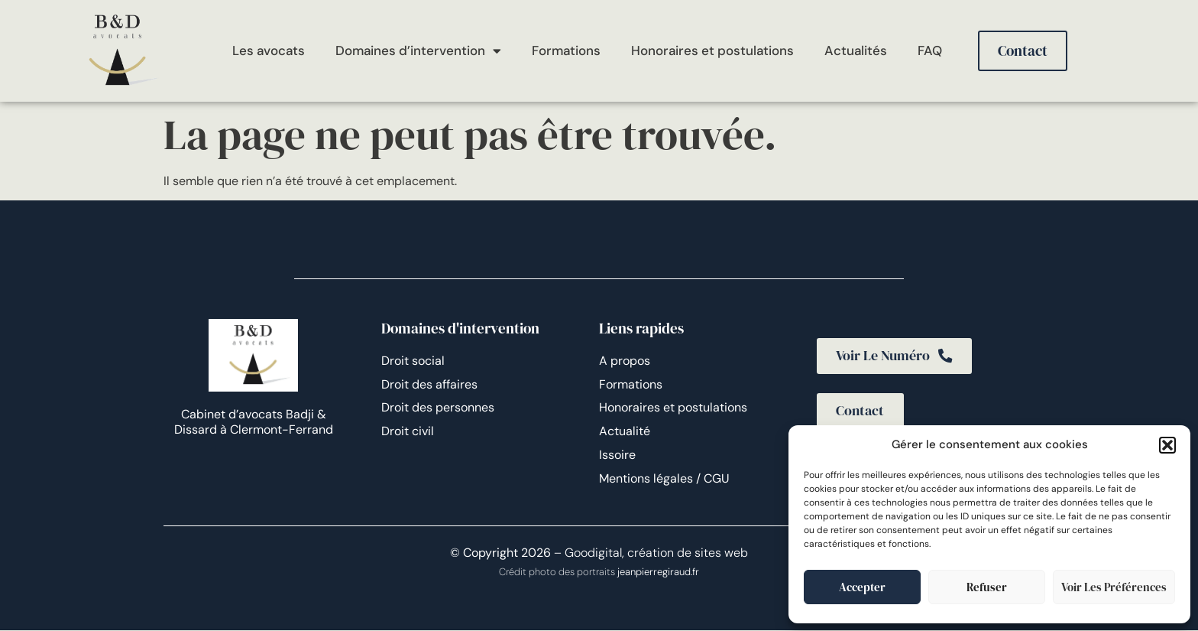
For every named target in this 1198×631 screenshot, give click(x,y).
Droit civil (407, 431)
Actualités (855, 50)
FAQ (930, 50)
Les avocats (268, 50)
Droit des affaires (429, 384)
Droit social (413, 361)
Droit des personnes (437, 407)
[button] (1167, 445)
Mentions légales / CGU (664, 478)
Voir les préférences (1114, 587)
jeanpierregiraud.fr (658, 573)
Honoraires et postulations (712, 50)
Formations (566, 50)
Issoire (617, 455)
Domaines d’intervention (418, 51)
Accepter (862, 587)
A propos (624, 361)
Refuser (986, 587)
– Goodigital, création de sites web (649, 553)
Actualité (624, 431)
